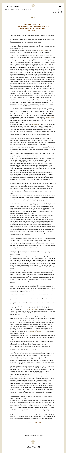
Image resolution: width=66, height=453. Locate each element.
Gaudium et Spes (50, 117)
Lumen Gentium (22, 330)
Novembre (28, 9)
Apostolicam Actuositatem (34, 331)
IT (34, 17)
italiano (57, 10)
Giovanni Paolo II (10, 9)
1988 (23, 9)
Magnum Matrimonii (15, 161)
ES (32, 17)
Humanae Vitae (42, 50)
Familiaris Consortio (36, 124)
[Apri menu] (60, 6)
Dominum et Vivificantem (31, 309)
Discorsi (18, 9)
